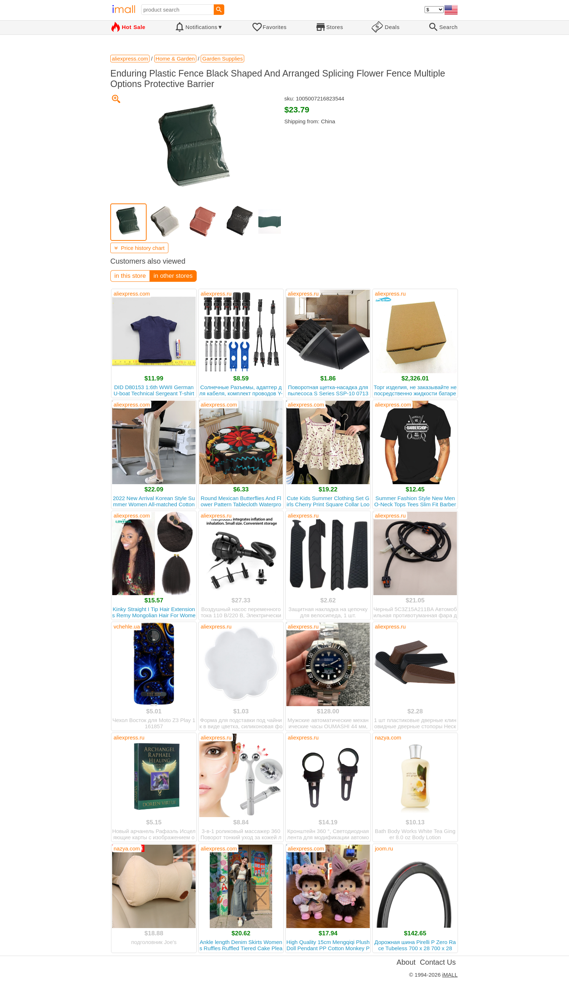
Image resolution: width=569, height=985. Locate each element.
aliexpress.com (132, 293)
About (406, 962)
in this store (130, 275)
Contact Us (438, 962)
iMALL (450, 975)
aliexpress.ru (216, 293)
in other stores (173, 275)
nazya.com (388, 737)
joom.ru (384, 848)
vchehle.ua (127, 626)
